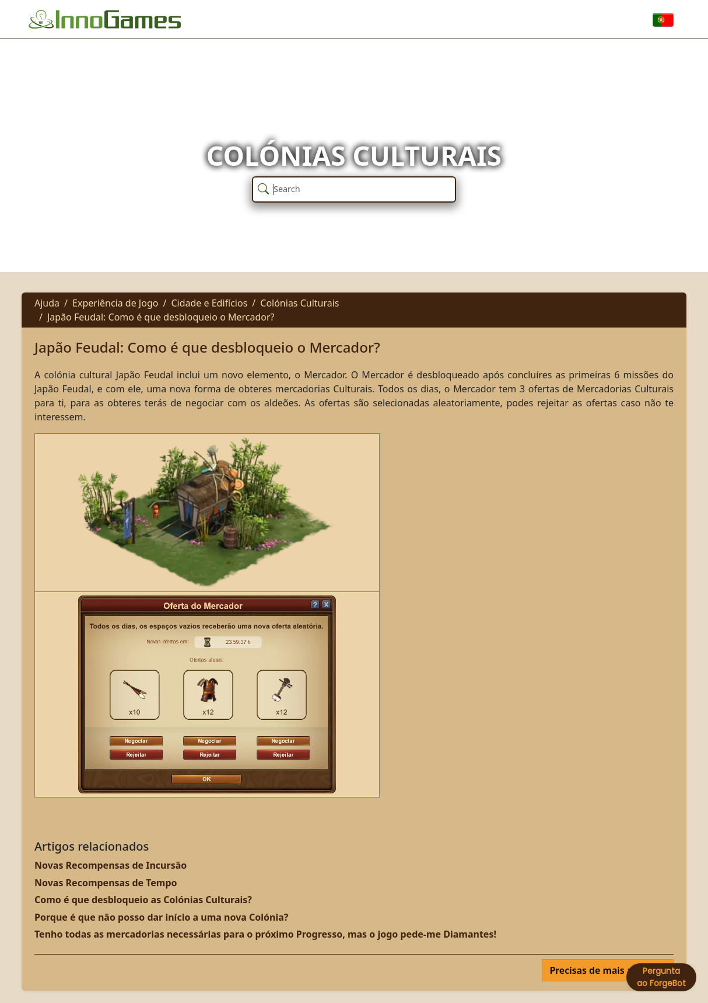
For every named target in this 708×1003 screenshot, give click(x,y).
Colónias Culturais (299, 303)
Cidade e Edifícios (209, 303)
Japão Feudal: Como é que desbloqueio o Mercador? (161, 317)
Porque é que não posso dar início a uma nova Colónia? (161, 917)
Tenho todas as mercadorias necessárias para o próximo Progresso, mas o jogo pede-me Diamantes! (265, 934)
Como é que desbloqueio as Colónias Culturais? (143, 899)
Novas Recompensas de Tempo (105, 882)
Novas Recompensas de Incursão (110, 865)
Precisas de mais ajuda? (604, 970)
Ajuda (46, 303)
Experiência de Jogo (115, 303)
